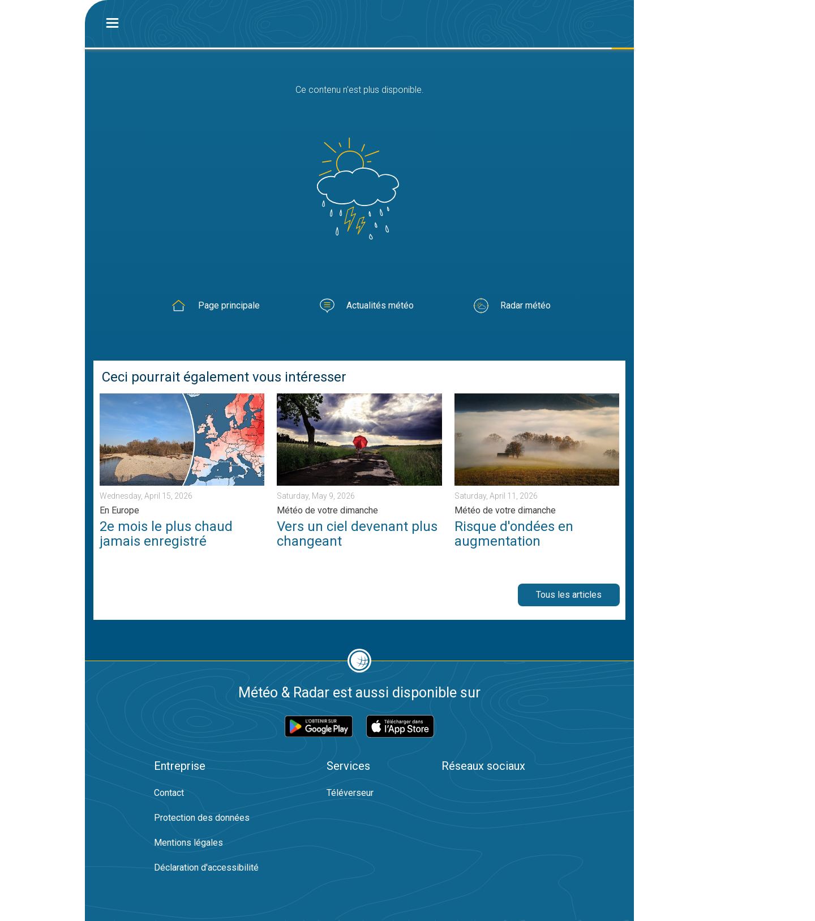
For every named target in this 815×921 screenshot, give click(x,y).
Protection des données (202, 817)
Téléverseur (350, 792)
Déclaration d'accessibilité (206, 867)
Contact (169, 792)
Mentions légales (188, 842)
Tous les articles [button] (569, 594)
